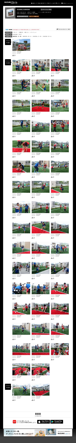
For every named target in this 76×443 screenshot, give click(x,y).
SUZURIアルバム (11, 2)
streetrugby (15, 34)
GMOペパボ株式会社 (70, 3)
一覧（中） (21, 32)
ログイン (58, 3)
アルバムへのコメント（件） (63, 29)
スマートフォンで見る (46, 9)
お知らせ (64, 3)
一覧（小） (15, 32)
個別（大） (27, 32)
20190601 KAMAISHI (23, 9)
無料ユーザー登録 (36, 3)
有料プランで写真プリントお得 (48, 3)
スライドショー (33, 32)
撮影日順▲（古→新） (17, 36)
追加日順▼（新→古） (47, 36)
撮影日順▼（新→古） (27, 36)
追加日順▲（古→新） (37, 36)
